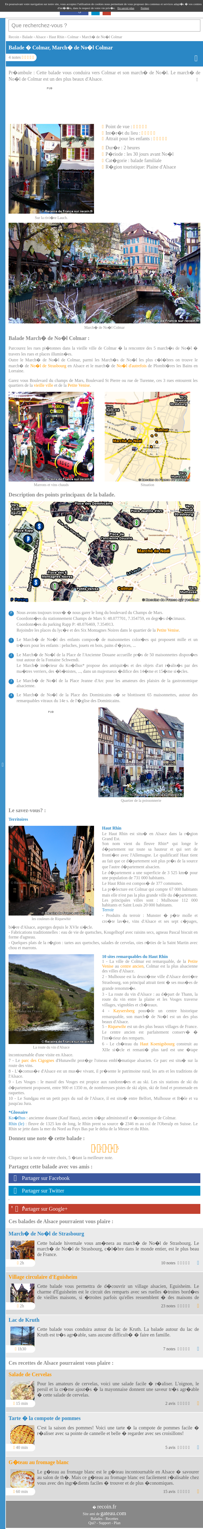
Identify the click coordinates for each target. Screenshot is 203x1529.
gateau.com (113, 1513)
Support (105, 1523)
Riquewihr (117, 1026)
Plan (117, 1523)
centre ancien (131, 966)
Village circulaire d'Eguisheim (43, 1277)
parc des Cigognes (38, 1060)
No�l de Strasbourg (48, 365)
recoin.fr (106, 1506)
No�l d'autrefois (132, 365)
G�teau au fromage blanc (39, 1462)
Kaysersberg (124, 1010)
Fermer (145, 8)
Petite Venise (79, 385)
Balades (96, 1519)
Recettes (112, 1519)
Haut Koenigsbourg (157, 1044)
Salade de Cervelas (30, 1374)
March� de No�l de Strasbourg (46, 1234)
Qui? (92, 1523)
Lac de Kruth (24, 1320)
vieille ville (43, 385)
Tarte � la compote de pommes (45, 1418)
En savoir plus (126, 8)
